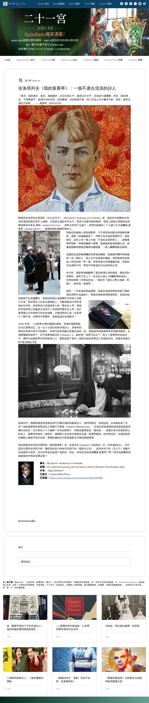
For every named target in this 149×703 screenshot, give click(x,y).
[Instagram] (126, 3)
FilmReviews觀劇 (91, 59)
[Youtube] (139, 3)
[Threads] (130, 3)
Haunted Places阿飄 (113, 59)
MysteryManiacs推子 (25, 59)
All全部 (7, 59)
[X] (135, 3)
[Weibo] (144, 3)
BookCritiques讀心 (69, 59)
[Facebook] (121, 3)
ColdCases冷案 (48, 59)
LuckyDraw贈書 (135, 59)
